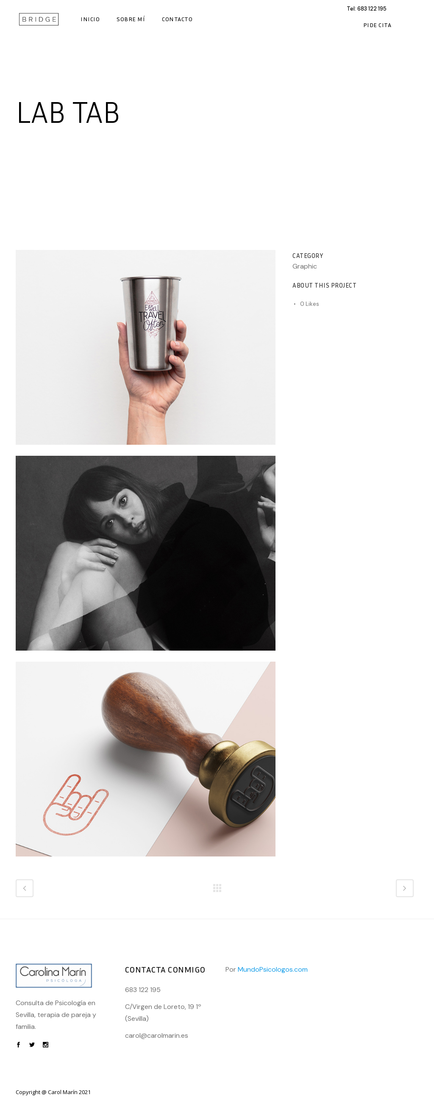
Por (266, 969)
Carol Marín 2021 (69, 1092)
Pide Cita (377, 24)
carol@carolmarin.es (156, 1035)
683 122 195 (372, 8)
